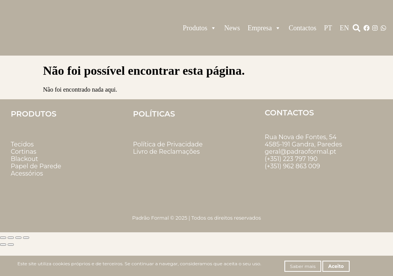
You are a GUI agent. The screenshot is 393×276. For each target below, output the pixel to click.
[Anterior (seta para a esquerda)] (3, 244)
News (232, 28)
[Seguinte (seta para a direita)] (11, 244)
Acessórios (27, 173)
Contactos (302, 28)
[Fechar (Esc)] (26, 238)
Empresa (264, 28)
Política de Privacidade (167, 144)
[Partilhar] (18, 238)
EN (344, 28)
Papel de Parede (36, 166)
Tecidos (22, 144)
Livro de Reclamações (166, 151)
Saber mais (303, 266)
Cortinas (23, 151)
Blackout (24, 159)
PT (328, 28)
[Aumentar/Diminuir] (3, 238)
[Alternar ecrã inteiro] (11, 238)
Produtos (199, 28)
